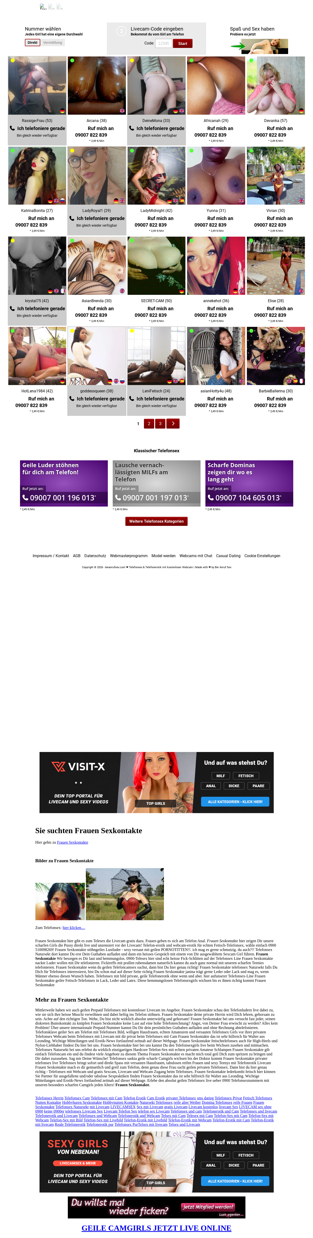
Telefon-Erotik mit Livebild (145, 1120)
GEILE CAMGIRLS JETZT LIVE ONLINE (156, 1228)
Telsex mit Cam (173, 1116)
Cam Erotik (156, 1098)
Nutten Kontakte (48, 1102)
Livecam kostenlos (203, 1107)
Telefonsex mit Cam (106, 1098)
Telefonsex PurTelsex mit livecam (141, 1124)
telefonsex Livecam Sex (84, 1111)
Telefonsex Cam (77, 1098)
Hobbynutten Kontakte (121, 1102)
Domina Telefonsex (217, 1102)
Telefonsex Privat (228, 1098)
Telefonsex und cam (186, 1111)
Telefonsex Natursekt (72, 1107)
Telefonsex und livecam (258, 1111)
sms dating (205, 1098)
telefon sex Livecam (154, 1111)
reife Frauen (242, 1102)
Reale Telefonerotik (70, 1124)
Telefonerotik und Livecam (56, 1116)
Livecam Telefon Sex (120, 1111)
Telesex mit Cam (200, 1116)
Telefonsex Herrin (49, 1098)
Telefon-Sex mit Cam (231, 1116)
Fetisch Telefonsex (257, 1098)
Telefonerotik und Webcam (139, 1116)
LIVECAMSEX (123, 1107)
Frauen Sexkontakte (72, 842)
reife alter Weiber (187, 1102)
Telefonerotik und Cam (221, 1111)
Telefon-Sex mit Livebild (103, 1120)
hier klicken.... (74, 928)
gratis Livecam (176, 1107)
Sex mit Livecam (150, 1107)
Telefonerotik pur (99, 1124)
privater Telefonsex (181, 1098)
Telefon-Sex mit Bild (66, 1120)
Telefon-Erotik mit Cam (231, 1120)
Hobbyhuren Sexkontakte (82, 1102)
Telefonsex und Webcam (98, 1116)
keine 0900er (54, 1111)
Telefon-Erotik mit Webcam (190, 1120)
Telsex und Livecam (184, 1124)
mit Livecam (99, 1107)
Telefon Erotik (134, 1098)
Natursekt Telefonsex (156, 1102)
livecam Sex (228, 1107)
